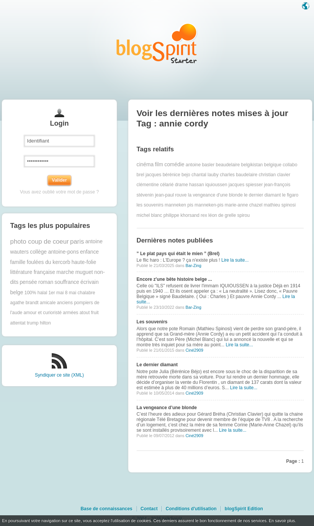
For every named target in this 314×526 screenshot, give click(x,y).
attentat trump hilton (30, 323)
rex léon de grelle (218, 215)
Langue (306, 6)
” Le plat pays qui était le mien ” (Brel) (178, 253)
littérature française (32, 272)
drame (181, 184)
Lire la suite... (235, 260)
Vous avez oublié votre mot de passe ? (59, 192)
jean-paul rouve (171, 195)
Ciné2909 (194, 350)
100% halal (36, 292)
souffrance (66, 282)
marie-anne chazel (244, 205)
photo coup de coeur (39, 241)
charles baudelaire (238, 174)
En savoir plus (282, 520)
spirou (243, 215)
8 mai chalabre (80, 292)
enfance (89, 252)
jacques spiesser (246, 184)
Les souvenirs (152, 321)
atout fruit (89, 312)
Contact (149, 508)
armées (70, 312)
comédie (174, 164)
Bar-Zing (193, 265)
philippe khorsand (182, 215)
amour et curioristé (43, 312)
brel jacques (149, 174)
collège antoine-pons (54, 252)
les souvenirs (150, 205)
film (159, 164)
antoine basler (200, 164)
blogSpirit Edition (244, 508)
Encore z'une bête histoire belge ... (174, 279)
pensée (28, 282)
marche (65, 272)
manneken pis (179, 205)
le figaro (290, 195)
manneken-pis (209, 205)
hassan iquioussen (208, 184)
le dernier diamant (262, 195)
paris (77, 241)
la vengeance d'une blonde (215, 195)
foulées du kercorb (48, 262)
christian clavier (275, 174)
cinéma (145, 164)
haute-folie (84, 262)
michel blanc (149, 215)
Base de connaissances (106, 508)
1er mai (56, 292)
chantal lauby (205, 174)
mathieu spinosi (280, 205)
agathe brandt (24, 302)
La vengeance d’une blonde (167, 407)
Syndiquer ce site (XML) (59, 375)
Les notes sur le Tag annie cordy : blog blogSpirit (157, 43)
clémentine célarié (155, 184)
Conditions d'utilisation (191, 508)
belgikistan (252, 164)
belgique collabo (281, 164)
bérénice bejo (176, 174)
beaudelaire (228, 164)
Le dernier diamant (157, 364)
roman (45, 282)
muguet (84, 272)
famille (18, 262)
